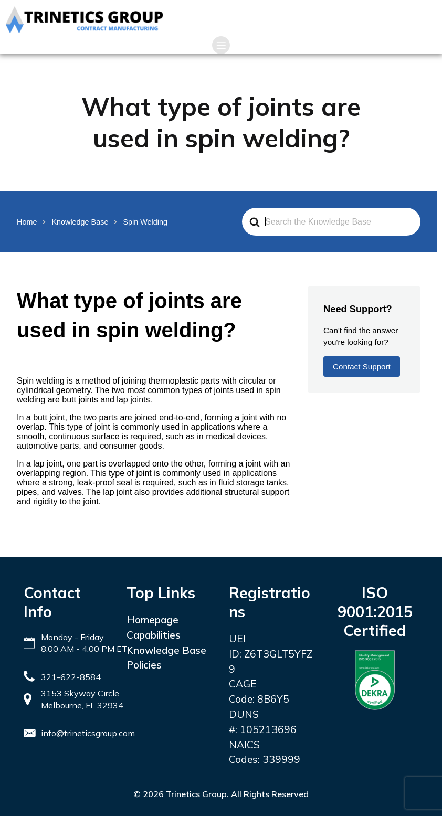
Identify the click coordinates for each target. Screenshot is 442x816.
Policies (144, 665)
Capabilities (154, 635)
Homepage (152, 619)
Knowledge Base (166, 650)
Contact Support (362, 366)
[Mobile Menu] (221, 45)
